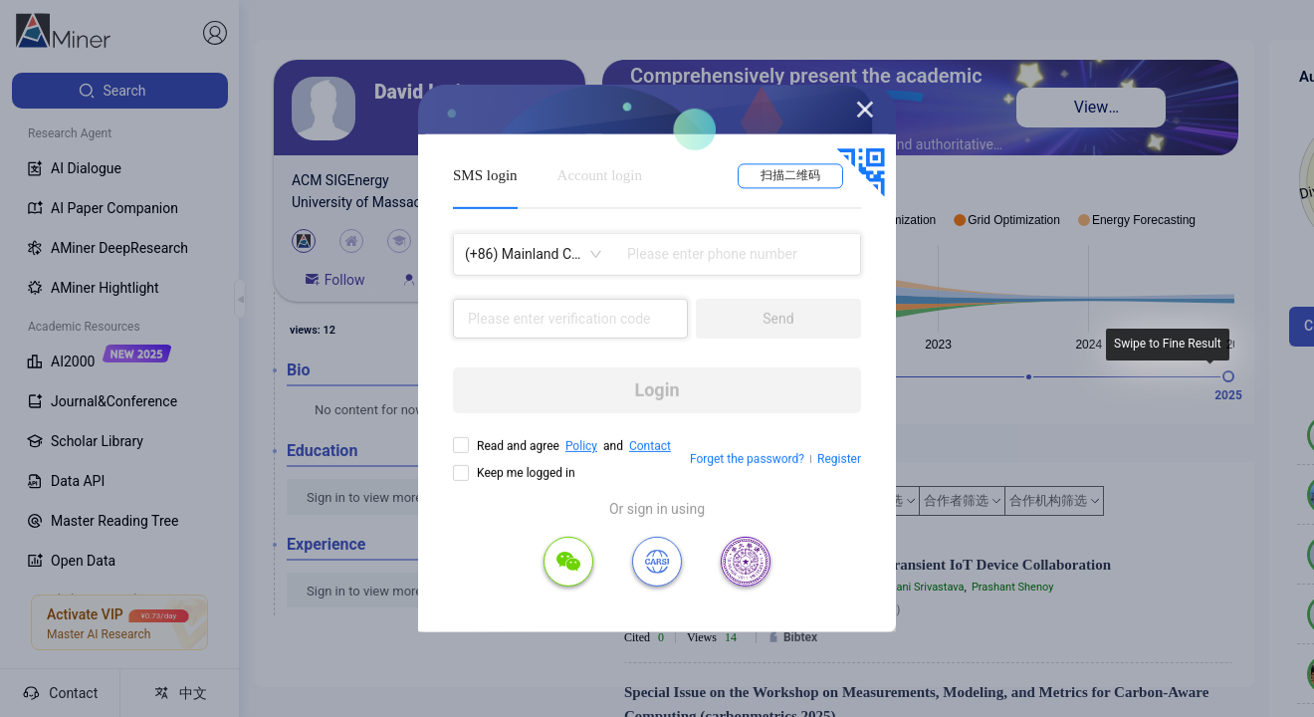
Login (656, 389)
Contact (650, 446)
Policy (581, 446)
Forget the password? (747, 459)
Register (839, 459)
